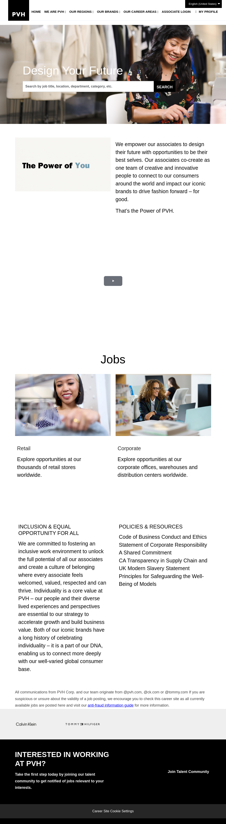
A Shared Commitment (145, 552)
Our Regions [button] (80, 11)
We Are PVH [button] (54, 11)
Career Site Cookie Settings (113, 811)
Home (36, 11)
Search (165, 87)
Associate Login (176, 11)
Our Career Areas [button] (140, 11)
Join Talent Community (188, 772)
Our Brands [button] (107, 11)
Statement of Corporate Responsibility (163, 545)
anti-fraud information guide (111, 705)
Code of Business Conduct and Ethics (163, 537)
